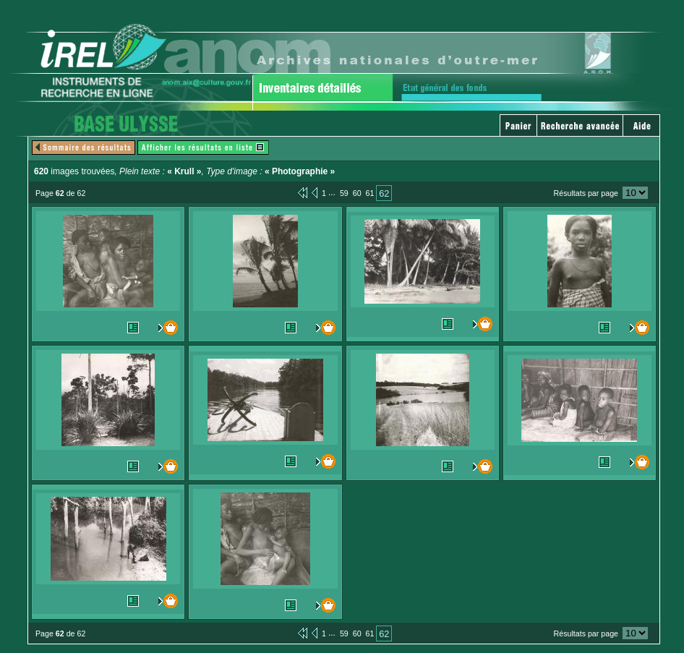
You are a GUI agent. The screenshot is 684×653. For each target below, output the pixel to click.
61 (370, 193)
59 (344, 193)
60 (357, 193)
